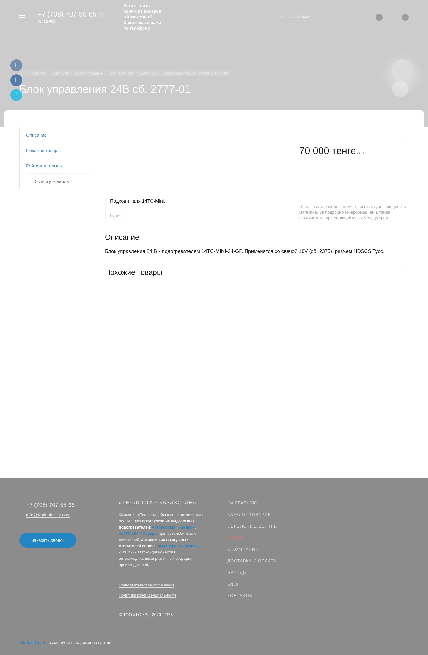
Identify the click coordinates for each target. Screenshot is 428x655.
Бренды (237, 572)
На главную (242, 503)
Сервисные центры (252, 526)
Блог (233, 584)
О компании (243, 549)
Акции (235, 537)
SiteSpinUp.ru (32, 642)
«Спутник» (189, 546)
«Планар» (167, 546)
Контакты (239, 595)
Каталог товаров (249, 514)
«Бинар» (186, 527)
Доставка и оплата (251, 561)
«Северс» (149, 533)
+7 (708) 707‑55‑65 (67, 14)
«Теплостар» (164, 527)
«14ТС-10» (128, 533)
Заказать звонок (47, 540)
